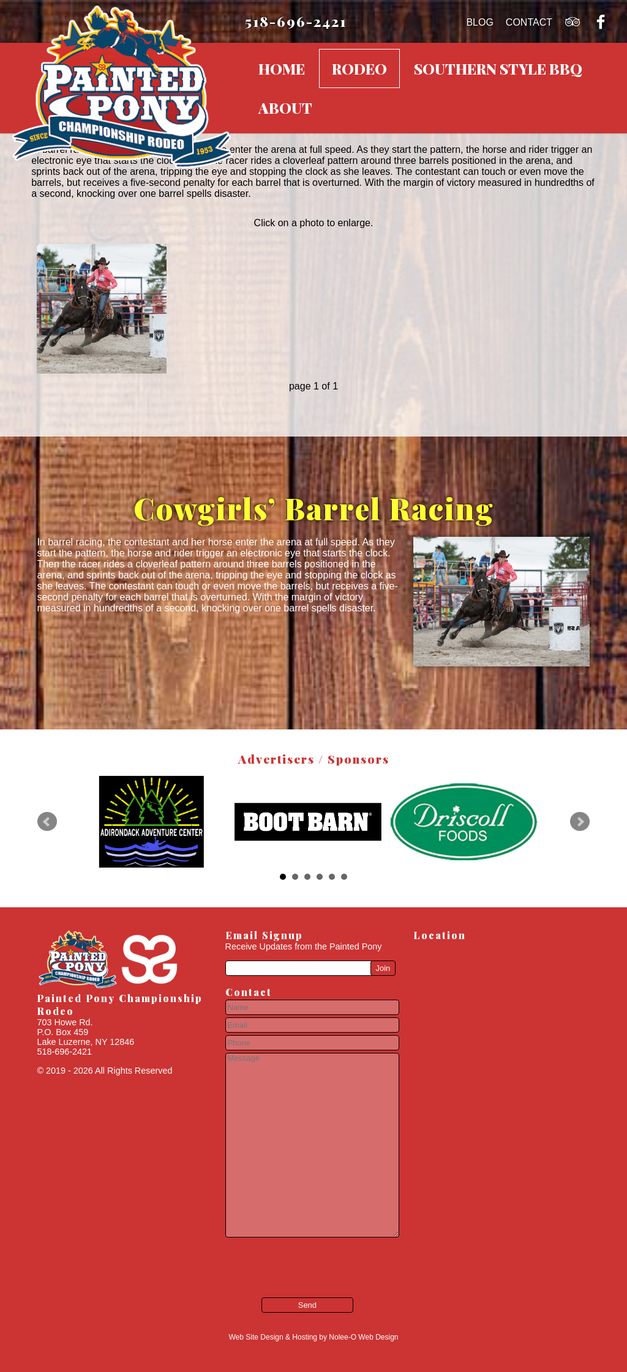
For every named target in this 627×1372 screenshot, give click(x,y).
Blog (479, 22)
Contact (529, 22)
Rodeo (359, 68)
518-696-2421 (296, 21)
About (285, 107)
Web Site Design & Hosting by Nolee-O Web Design (313, 1337)
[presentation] (298, 1259)
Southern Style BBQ (498, 68)
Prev (47, 822)
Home (281, 68)
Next (580, 822)
